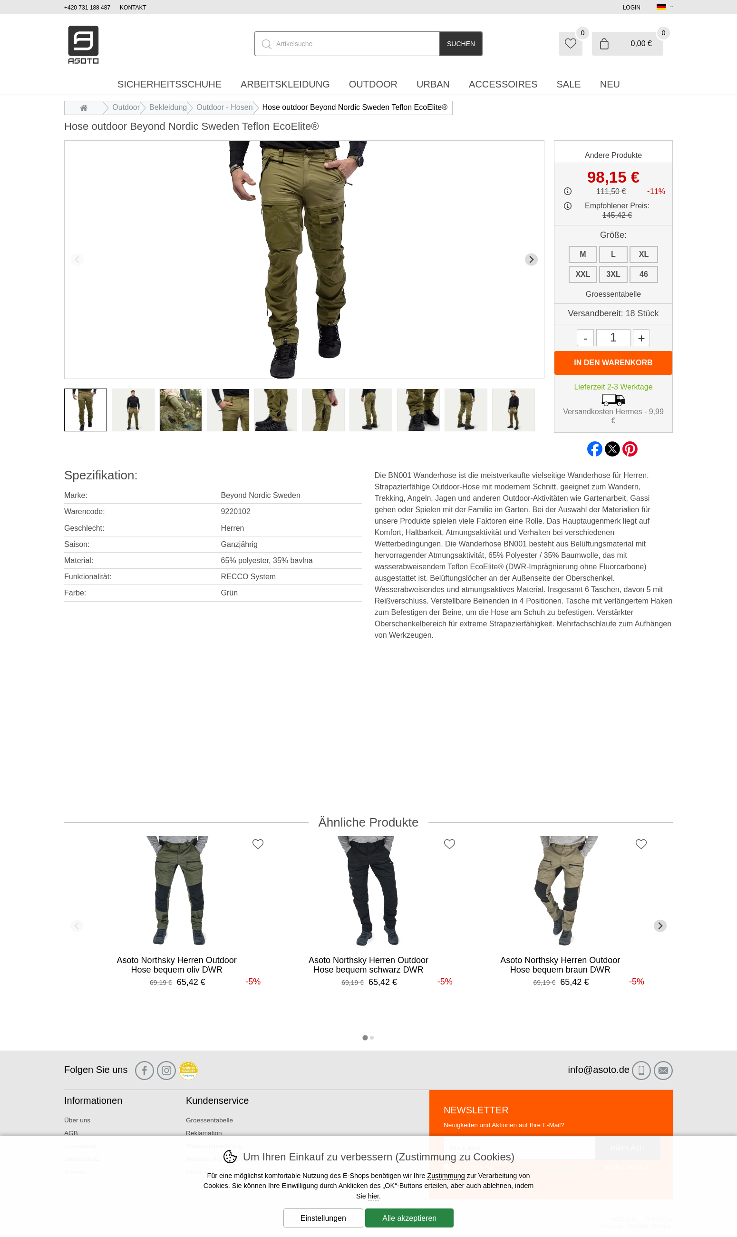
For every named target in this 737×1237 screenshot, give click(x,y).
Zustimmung (446, 1175)
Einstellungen (323, 1218)
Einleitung (86, 107)
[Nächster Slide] (531, 259)
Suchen (461, 44)
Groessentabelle (613, 294)
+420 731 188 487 (87, 7)
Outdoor (126, 107)
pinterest (630, 446)
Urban (433, 84)
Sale (569, 84)
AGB (71, 1133)
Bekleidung (168, 107)
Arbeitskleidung (285, 84)
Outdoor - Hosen (224, 107)
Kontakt (133, 7)
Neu (610, 84)
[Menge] (613, 337)
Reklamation (204, 1133)
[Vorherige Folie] (77, 259)
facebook (594, 446)
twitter (612, 446)
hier (373, 1196)
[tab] (365, 1037)
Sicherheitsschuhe (169, 84)
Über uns (77, 1120)
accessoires (503, 84)
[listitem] (85, 410)
